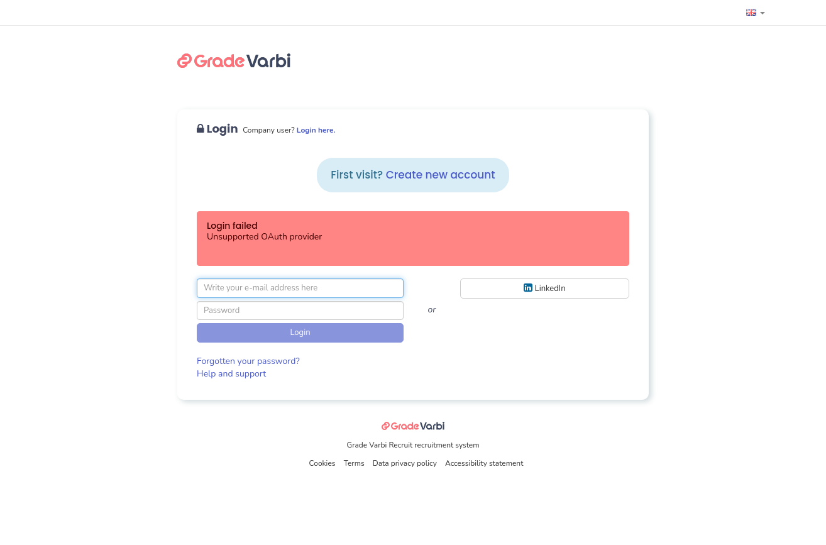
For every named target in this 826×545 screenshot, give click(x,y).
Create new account (440, 174)
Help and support (231, 374)
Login (300, 332)
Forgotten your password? (248, 361)
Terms (355, 463)
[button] (755, 12)
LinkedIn (544, 288)
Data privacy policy (406, 463)
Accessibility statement (484, 463)
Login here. (316, 130)
